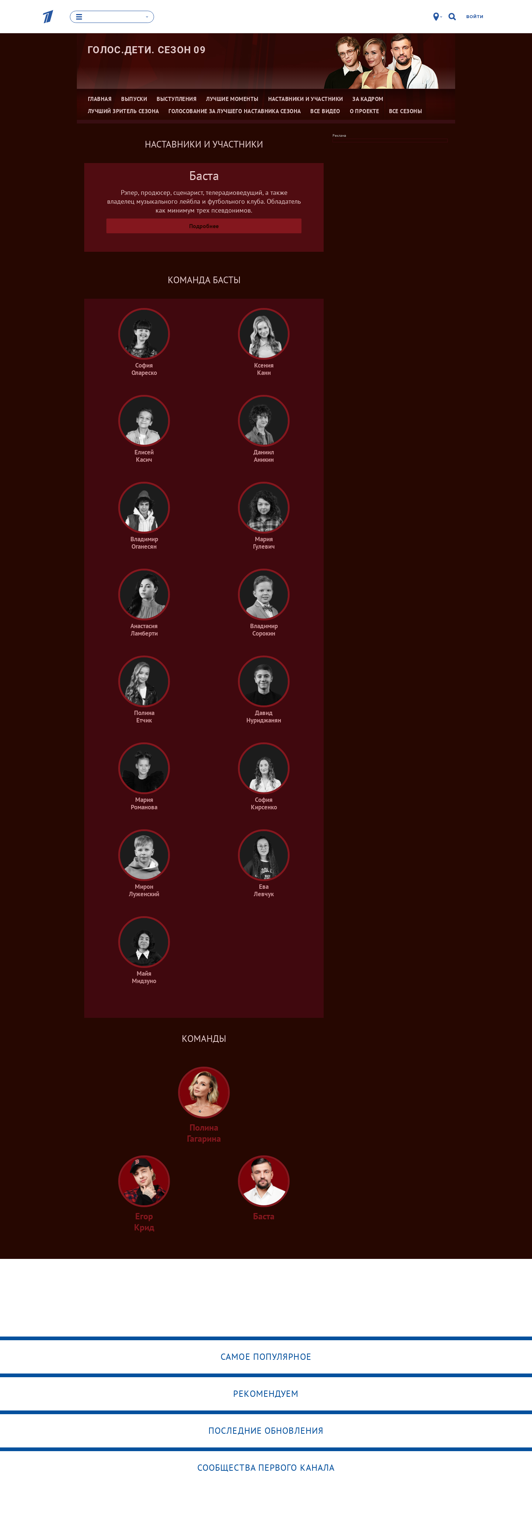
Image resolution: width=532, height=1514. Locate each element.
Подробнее (204, 226)
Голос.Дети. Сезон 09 (147, 49)
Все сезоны (405, 111)
